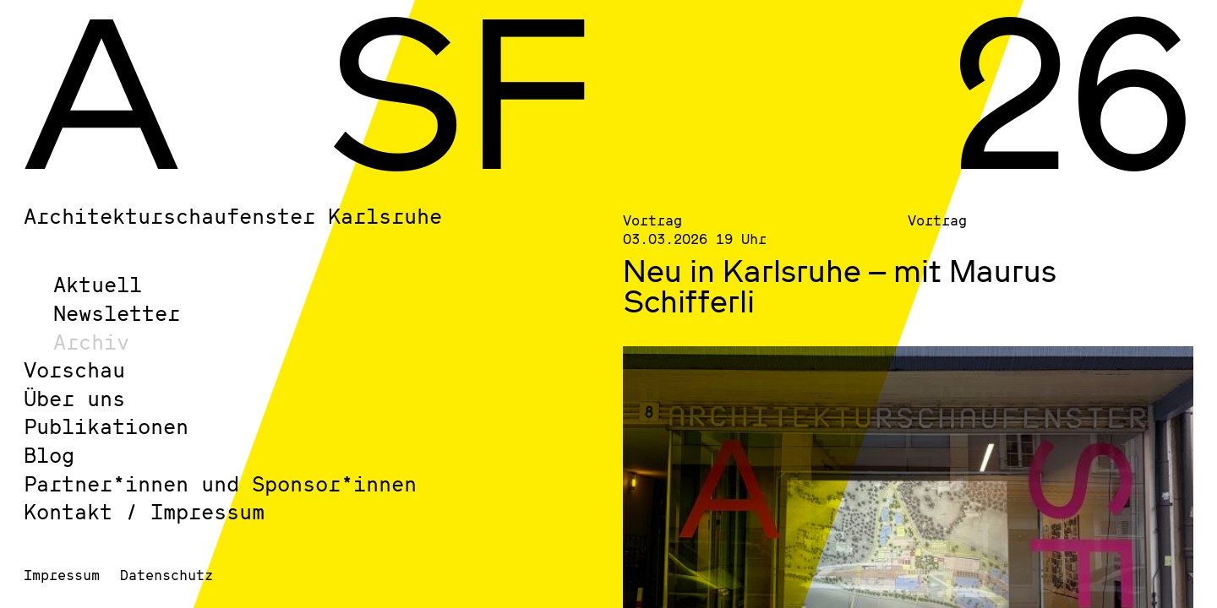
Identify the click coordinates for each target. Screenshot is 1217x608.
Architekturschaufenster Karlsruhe (233, 216)
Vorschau (74, 369)
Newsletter (116, 313)
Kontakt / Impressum (144, 511)
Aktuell (97, 284)
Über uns (74, 398)
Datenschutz (166, 575)
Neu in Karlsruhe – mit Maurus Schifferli (839, 285)
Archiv (91, 341)
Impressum (62, 575)
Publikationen (106, 426)
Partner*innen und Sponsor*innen (220, 483)
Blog (49, 454)
